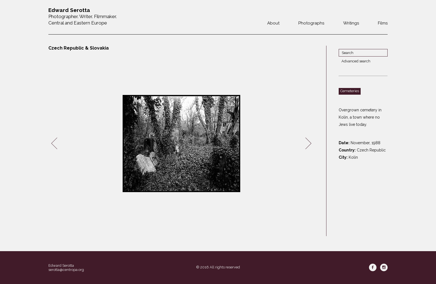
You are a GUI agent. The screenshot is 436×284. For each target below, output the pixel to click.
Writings (351, 23)
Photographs (311, 23)
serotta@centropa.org (66, 270)
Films (383, 23)
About (273, 23)
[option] (181, 143)
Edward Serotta (61, 265)
